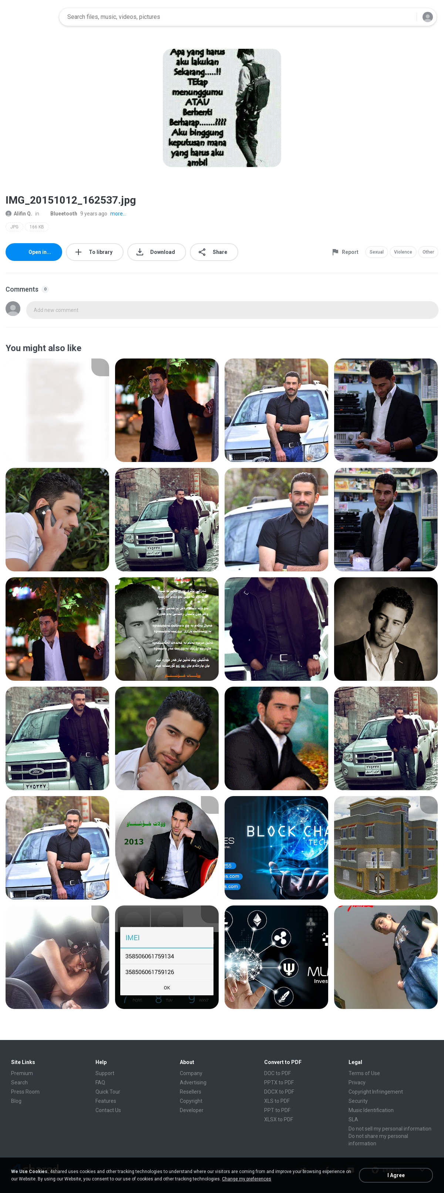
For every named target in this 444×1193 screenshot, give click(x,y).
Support (104, 1073)
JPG (14, 227)
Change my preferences (246, 1179)
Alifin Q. (19, 214)
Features (105, 1101)
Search (19, 1082)
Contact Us (108, 1110)
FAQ (100, 1082)
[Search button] (407, 17)
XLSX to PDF (278, 1119)
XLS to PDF (277, 1101)
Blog (16, 1101)
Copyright (191, 1101)
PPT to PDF (277, 1110)
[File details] (57, 410)
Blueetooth (59, 214)
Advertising (193, 1082)
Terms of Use (364, 1073)
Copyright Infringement (376, 1092)
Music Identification (371, 1110)
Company (191, 1073)
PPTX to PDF (279, 1082)
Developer (192, 1110)
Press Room (25, 1092)
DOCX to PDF (279, 1092)
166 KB (37, 227)
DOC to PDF (277, 1073)
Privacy (357, 1082)
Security (358, 1101)
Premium (22, 1073)
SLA (353, 1119)
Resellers (190, 1092)
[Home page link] (30, 17)
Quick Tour (107, 1092)
